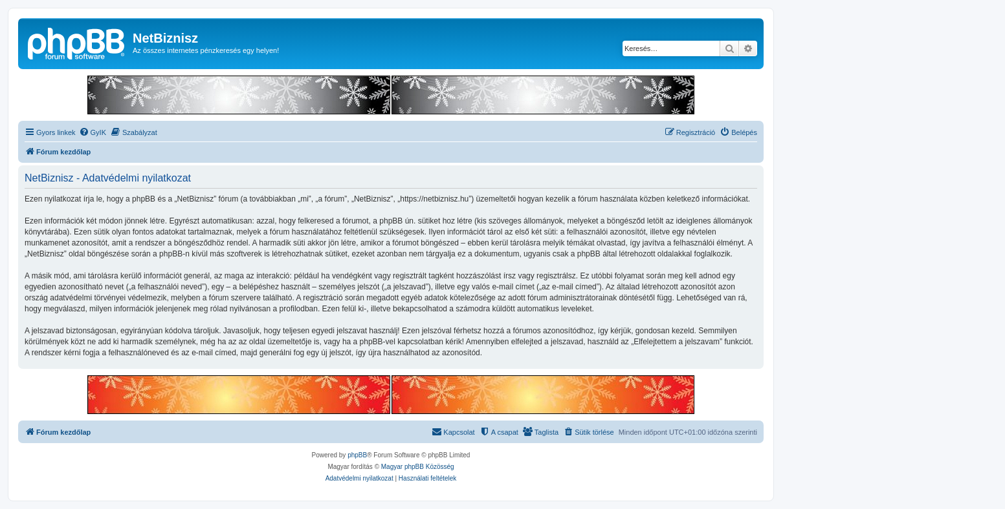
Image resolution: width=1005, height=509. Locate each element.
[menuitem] (92, 132)
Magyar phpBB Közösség (417, 466)
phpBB (357, 455)
